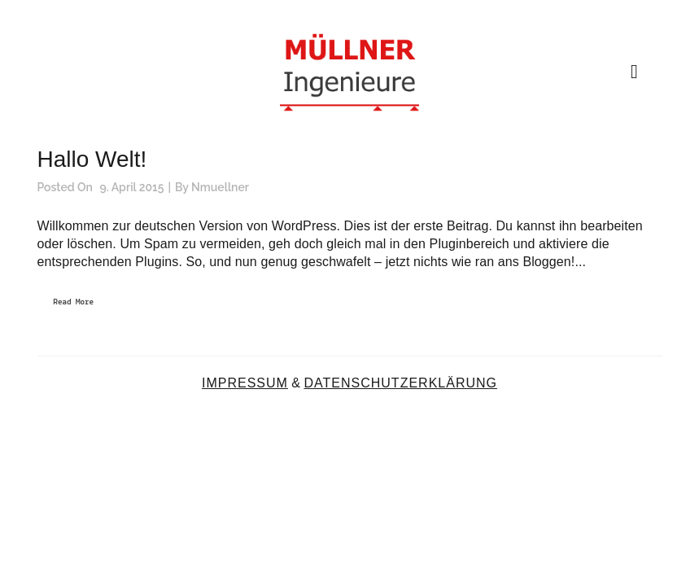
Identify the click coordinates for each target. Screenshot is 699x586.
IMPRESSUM (245, 383)
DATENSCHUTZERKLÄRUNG (400, 383)
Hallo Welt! (92, 159)
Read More (74, 302)
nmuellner (220, 187)
